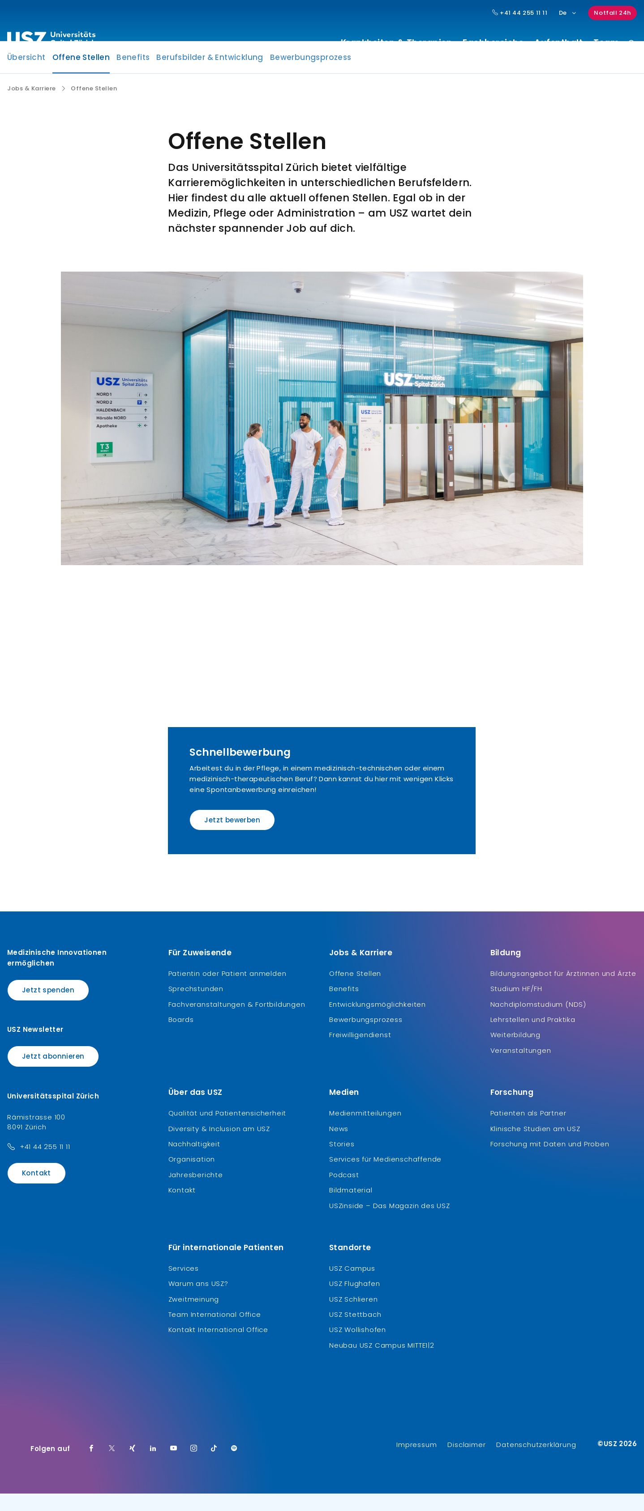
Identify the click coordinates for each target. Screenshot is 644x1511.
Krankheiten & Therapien (396, 43)
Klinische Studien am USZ (535, 1145)
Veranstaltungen (520, 1067)
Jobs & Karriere (31, 106)
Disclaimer (466, 1462)
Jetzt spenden (48, 1007)
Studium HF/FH (516, 1006)
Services (183, 1285)
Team (606, 43)
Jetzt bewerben (232, 837)
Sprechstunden (195, 1006)
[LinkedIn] (153, 1466)
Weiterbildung (515, 1052)
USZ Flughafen (354, 1301)
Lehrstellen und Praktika (532, 1036)
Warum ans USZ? (198, 1301)
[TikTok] (214, 1466)
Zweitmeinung (193, 1316)
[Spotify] (234, 1466)
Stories (342, 1161)
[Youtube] (173, 1466)
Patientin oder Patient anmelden (227, 990)
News (338, 1145)
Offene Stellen (81, 77)
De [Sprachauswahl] (568, 13)
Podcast (344, 1191)
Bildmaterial (351, 1207)
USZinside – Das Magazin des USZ (389, 1222)
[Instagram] (193, 1466)
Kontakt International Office (218, 1347)
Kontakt (36, 1190)
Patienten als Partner (528, 1130)
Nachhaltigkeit (194, 1161)
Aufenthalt (558, 43)
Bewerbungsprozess (311, 74)
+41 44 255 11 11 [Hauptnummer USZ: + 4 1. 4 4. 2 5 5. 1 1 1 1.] (520, 13)
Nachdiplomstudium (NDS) (538, 1021)
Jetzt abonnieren (53, 1073)
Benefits (133, 74)
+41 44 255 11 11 (45, 1163)
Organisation (191, 1176)
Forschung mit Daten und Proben (550, 1161)
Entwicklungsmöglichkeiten (377, 1021)
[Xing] (132, 1466)
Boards (181, 1036)
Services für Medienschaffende (385, 1176)
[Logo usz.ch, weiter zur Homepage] (51, 40)
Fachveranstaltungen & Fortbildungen (236, 1021)
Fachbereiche (493, 43)
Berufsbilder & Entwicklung (209, 74)
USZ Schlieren (353, 1316)
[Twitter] (112, 1466)
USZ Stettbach (355, 1331)
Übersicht (26, 74)
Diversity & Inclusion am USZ (219, 1145)
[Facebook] (91, 1466)
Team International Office (214, 1331)
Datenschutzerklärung (536, 1462)
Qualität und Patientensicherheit (227, 1130)
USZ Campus (352, 1285)
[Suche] (632, 44)
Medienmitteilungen (365, 1130)
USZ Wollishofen (357, 1347)
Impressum (416, 1462)
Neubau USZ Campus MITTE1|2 (381, 1362)
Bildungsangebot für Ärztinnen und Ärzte (563, 990)
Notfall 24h (612, 13)
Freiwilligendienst (360, 1052)
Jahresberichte (195, 1191)
